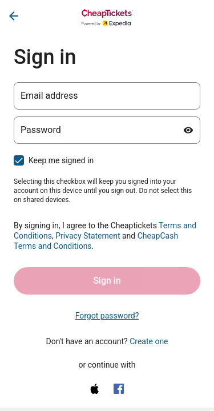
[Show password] (188, 130)
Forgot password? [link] (107, 315)
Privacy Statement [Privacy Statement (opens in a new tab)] (87, 235)
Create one (149, 341)
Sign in (107, 280)
